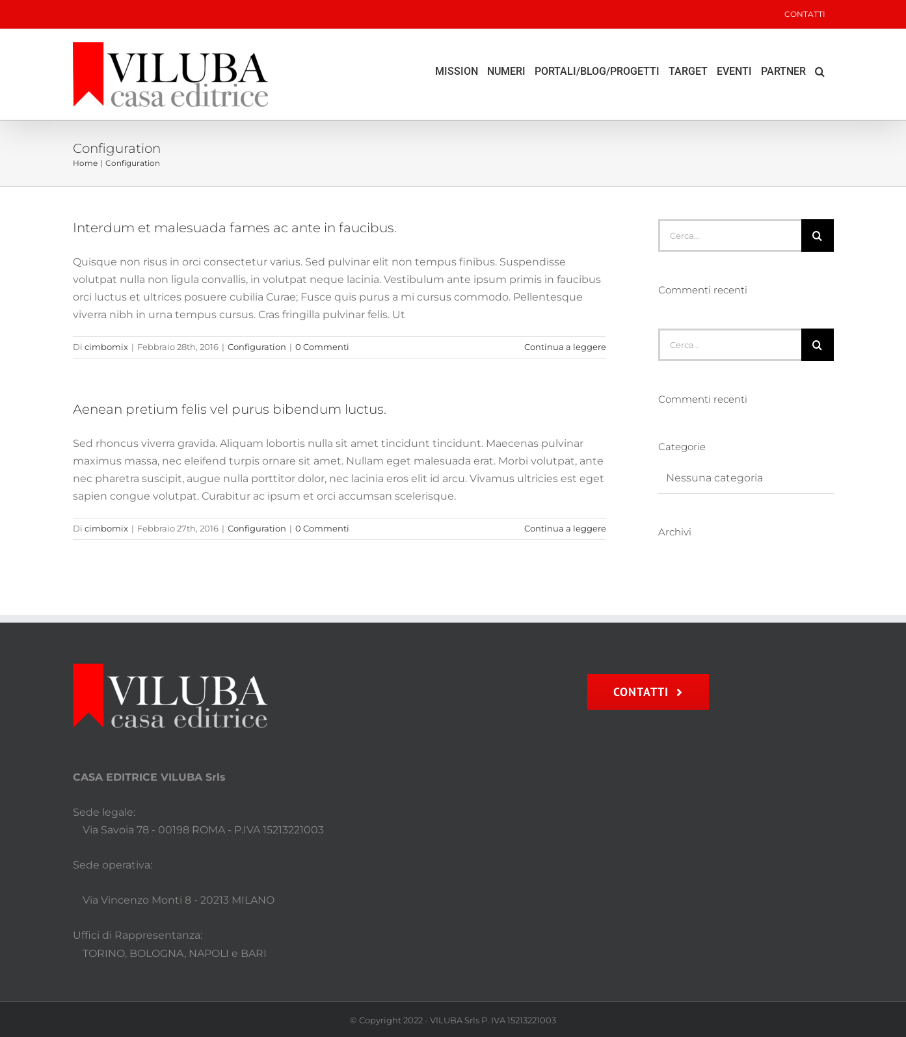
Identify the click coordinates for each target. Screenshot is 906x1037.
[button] (820, 71)
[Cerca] (817, 235)
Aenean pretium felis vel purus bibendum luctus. (229, 409)
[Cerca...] (729, 235)
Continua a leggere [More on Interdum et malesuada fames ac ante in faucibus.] (565, 347)
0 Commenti (322, 347)
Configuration (257, 347)
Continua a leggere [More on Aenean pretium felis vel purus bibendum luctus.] (565, 528)
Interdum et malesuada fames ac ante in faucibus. (235, 228)
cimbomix (106, 347)
